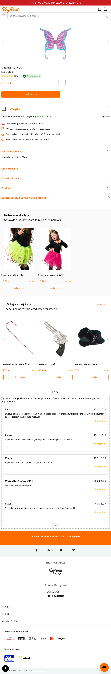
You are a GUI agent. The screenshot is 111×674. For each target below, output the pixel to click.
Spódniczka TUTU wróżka (12, 275)
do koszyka (31, 94)
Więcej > (101, 304)
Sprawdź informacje (52, 134)
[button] (5, 668)
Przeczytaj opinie (43, 129)
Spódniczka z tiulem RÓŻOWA (51, 275)
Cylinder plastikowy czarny (86, 364)
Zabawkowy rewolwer (48, 364)
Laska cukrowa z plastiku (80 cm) (17, 364)
